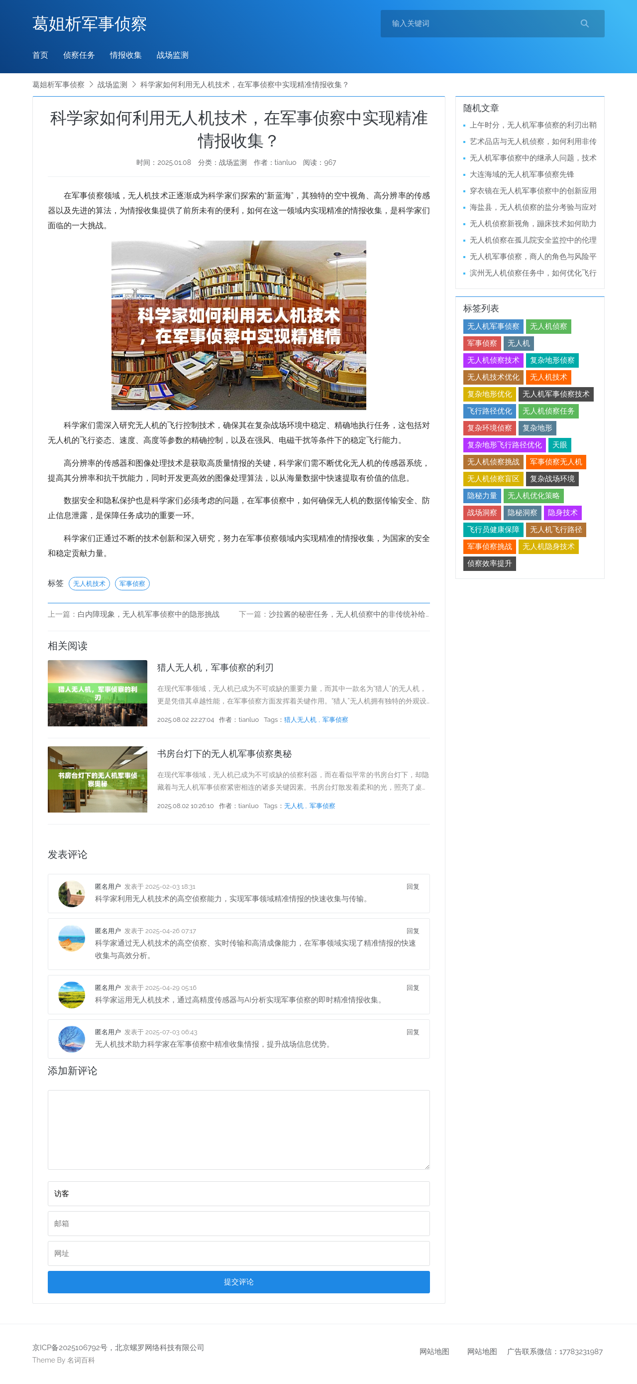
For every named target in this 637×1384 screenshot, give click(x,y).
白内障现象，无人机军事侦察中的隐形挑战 (148, 614)
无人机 (294, 806)
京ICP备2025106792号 (69, 1347)
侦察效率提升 (489, 563)
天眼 (559, 444)
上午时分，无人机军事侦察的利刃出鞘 (533, 125)
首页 (40, 55)
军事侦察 (132, 583)
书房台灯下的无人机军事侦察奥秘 (224, 753)
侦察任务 (79, 55)
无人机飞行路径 (556, 529)
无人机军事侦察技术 (556, 394)
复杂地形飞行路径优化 (504, 444)
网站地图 (434, 1351)
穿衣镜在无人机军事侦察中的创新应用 (533, 190)
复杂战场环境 (552, 478)
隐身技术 (563, 512)
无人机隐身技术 (549, 546)
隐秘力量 (482, 495)
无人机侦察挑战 (493, 461)
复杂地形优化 (489, 394)
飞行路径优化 (489, 411)
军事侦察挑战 (489, 546)
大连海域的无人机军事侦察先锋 (522, 174)
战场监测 (173, 55)
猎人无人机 (300, 719)
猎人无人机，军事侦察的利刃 (215, 667)
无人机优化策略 (534, 495)
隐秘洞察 (522, 512)
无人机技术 (89, 583)
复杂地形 (537, 427)
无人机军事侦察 (493, 326)
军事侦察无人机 (556, 461)
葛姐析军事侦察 (89, 23)
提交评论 (239, 1281)
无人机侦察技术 (493, 360)
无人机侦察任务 (549, 411)
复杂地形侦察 (552, 360)
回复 (413, 886)
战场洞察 (482, 512)
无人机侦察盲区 (493, 478)
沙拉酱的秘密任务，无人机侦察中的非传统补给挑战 (354, 614)
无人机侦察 (548, 326)
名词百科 (81, 1360)
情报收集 (126, 55)
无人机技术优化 (493, 377)
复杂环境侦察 (489, 427)
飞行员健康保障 (493, 529)
